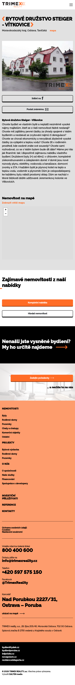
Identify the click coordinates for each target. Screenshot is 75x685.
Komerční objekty (11, 432)
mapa (53, 30)
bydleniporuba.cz (11, 650)
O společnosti (9, 471)
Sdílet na (37, 98)
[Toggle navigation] (71, 5)
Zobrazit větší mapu (13, 203)
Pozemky (6, 424)
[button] (6, 210)
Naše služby (8, 475)
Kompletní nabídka (37, 302)
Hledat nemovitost (37, 313)
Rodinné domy (9, 420)
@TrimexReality (15, 583)
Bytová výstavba (10, 449)
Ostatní (5, 437)
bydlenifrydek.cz (10, 647)
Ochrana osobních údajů (14, 527)
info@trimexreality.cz (19, 561)
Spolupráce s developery (15, 483)
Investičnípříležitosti (10, 497)
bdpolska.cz (8, 653)
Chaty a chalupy (10, 428)
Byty (4, 415)
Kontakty (8, 511)
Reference (9, 504)
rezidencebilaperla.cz (13, 660)
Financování (8, 479)
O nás (5, 463)
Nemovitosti (10, 408)
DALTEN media (15, 674)
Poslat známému (37, 109)
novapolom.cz (9, 657)
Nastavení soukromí (12, 532)
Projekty (8, 442)
